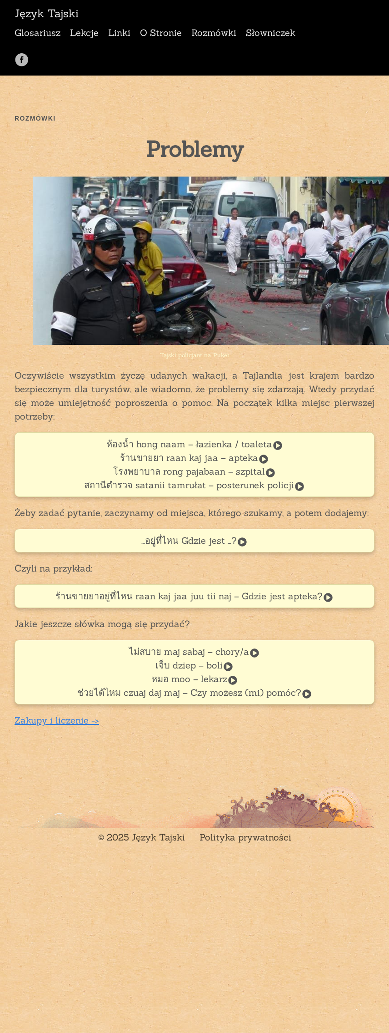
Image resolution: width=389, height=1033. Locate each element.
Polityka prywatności (245, 837)
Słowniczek (270, 32)
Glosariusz (37, 32)
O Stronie (161, 32)
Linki (119, 32)
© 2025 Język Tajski (141, 837)
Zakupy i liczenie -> (57, 720)
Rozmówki (213, 32)
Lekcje (84, 32)
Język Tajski (47, 13)
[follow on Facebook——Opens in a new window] (25, 56)
